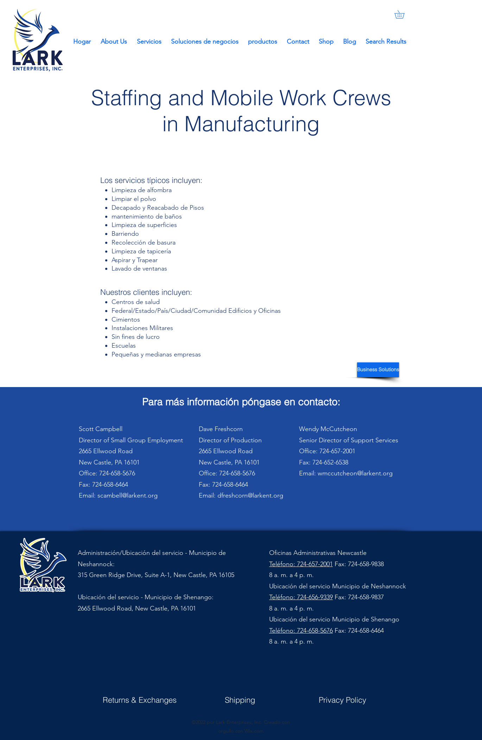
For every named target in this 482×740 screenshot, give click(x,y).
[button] (403, 14)
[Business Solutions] (378, 369)
